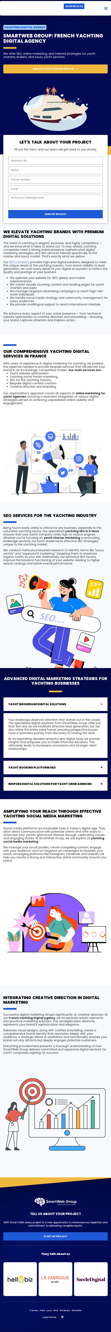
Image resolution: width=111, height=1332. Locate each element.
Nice (55, 1310)
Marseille (77, 1310)
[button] (106, 8)
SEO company (19, 262)
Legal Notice (49, 1317)
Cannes (34, 1310)
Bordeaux (65, 1310)
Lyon (49, 1310)
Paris (42, 1310)
